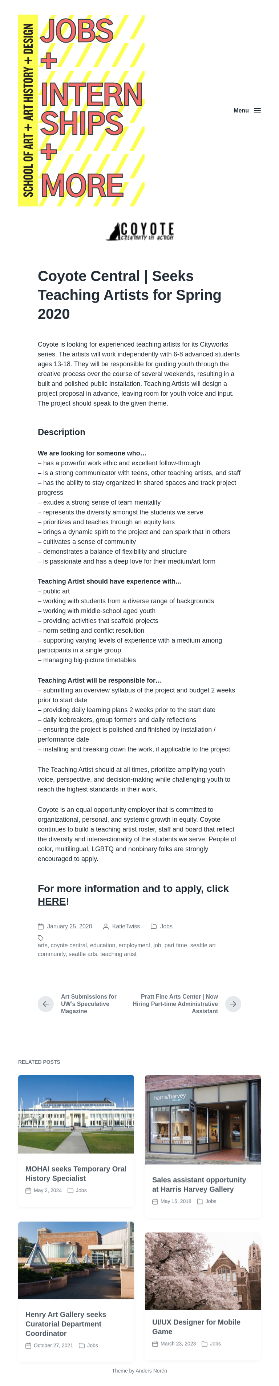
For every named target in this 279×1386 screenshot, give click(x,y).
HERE (52, 901)
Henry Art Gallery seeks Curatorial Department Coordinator (65, 1355)
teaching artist (118, 954)
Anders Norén (151, 1371)
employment (134, 945)
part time (176, 945)
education (102, 945)
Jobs (166, 926)
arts (43, 945)
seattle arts (83, 954)
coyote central (69, 945)
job (157, 945)
